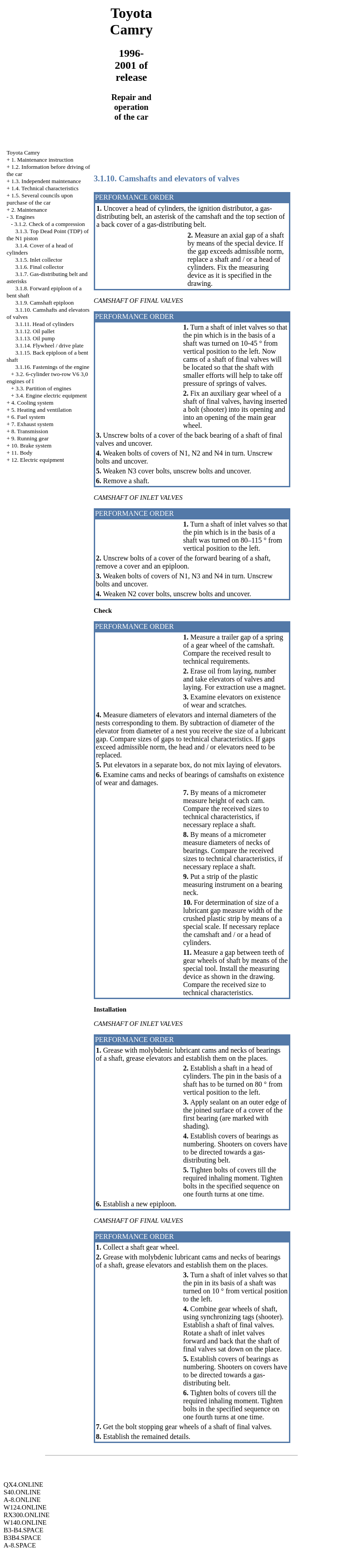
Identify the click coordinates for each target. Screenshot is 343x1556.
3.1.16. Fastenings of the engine (52, 367)
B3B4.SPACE (22, 1537)
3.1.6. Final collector (39, 267)
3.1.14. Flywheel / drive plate (49, 345)
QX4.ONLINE (23, 1484)
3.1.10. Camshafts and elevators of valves (166, 178)
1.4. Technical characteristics (44, 188)
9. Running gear (29, 438)
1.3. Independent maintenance (46, 181)
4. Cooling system (32, 402)
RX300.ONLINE (27, 1514)
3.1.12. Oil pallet (34, 331)
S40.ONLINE (22, 1492)
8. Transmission (29, 431)
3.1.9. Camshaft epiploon (44, 302)
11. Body (21, 452)
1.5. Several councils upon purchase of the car (40, 199)
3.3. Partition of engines (43, 388)
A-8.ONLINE (22, 1499)
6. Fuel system (28, 417)
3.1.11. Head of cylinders (44, 324)
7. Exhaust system (32, 424)
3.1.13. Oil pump (34, 338)
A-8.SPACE (20, 1545)
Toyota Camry (23, 152)
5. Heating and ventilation (41, 409)
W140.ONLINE (25, 1522)
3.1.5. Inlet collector (38, 259)
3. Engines (22, 216)
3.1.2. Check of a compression (49, 224)
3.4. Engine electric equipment (51, 395)
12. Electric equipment (37, 459)
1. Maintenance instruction (42, 159)
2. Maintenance (29, 209)
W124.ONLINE (25, 1507)
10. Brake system (31, 445)
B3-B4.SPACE (23, 1530)
